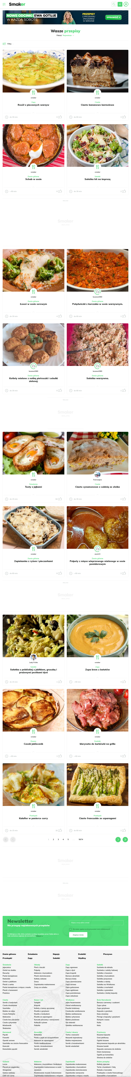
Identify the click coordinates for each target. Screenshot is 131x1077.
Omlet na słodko (9, 970)
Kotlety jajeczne (103, 1064)
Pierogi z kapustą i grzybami (108, 1017)
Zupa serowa (71, 984)
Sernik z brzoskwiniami (43, 1046)
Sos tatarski (70, 1022)
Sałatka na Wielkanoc (106, 984)
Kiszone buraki (103, 1046)
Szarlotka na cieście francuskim (15, 1043)
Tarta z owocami (72, 1035)
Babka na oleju (9, 1011)
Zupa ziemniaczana (73, 982)
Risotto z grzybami (41, 1011)
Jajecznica (7, 967)
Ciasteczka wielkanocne (75, 1011)
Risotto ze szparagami (43, 1017)
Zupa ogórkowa (72, 990)
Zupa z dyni (70, 970)
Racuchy (6, 973)
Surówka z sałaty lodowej (107, 970)
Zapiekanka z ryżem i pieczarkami (33, 561)
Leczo (5, 1064)
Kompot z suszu (103, 1020)
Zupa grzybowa (103, 1008)
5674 (81, 839)
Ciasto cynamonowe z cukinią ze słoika (97, 486)
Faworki (6, 1038)
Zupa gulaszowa (72, 987)
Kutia (99, 1022)
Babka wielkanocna (74, 1014)
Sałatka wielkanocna (74, 1025)
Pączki (5, 1035)
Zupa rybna (101, 1005)
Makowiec (7, 1017)
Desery (33, 741)
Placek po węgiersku (11, 1067)
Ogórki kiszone (103, 1040)
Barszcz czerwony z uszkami (108, 1003)
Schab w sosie (33, 179)
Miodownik (7, 1025)
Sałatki (97, 176)
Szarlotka (6, 1008)
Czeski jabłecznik (33, 743)
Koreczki (6, 1046)
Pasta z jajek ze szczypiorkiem (46, 1038)
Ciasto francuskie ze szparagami (97, 818)
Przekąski (33, 816)
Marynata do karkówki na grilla (97, 743)
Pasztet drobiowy (73, 1008)
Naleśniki (6, 979)
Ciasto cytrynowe (10, 1022)
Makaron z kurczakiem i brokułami (48, 1064)
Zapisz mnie (78, 935)
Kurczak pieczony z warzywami (46, 1020)
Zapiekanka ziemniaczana (76, 1070)
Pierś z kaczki (39, 967)
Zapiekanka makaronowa (44, 984)
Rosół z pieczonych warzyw (33, 104)
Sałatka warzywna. (97, 378)
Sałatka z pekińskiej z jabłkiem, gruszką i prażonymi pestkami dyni (33, 671)
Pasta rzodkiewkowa (42, 1043)
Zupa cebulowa (72, 996)
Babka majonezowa (74, 1040)
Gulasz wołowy (9, 1073)
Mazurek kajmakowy (74, 1038)
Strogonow (7, 1070)
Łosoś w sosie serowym (33, 304)
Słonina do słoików (104, 1058)
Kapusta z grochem (104, 1011)
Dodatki (97, 741)
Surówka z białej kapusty (107, 993)
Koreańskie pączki (10, 1049)
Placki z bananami (10, 990)
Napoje (56, 954)
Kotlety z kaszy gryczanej (44, 1008)
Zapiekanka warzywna (75, 1073)
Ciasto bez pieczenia (11, 1020)
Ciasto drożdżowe (10, 1005)
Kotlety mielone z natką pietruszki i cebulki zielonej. (33, 380)
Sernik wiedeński (41, 1049)
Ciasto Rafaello (9, 1014)
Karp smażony (102, 1014)
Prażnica (6, 993)
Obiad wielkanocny (73, 1005)
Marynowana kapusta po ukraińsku (111, 1043)
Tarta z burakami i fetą (106, 1067)
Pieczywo (107, 954)
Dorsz (36, 982)
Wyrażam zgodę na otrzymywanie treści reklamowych (89, 929)
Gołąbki (37, 1003)
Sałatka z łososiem (104, 973)
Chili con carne (8, 1076)
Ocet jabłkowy (103, 1038)
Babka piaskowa (72, 1020)
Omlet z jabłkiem (10, 982)
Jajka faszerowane (73, 1003)
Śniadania (33, 484)
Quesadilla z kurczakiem (107, 1076)
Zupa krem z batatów (97, 669)
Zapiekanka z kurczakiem (76, 1067)
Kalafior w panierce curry (33, 818)
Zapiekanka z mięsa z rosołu (77, 1076)
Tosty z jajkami (33, 486)
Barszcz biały (71, 979)
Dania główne (33, 176)
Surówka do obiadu (105, 967)
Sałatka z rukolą (103, 982)
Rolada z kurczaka (104, 1070)
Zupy (33, 102)
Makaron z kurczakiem (43, 973)
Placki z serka (8, 984)
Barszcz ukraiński (73, 976)
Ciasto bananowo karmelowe (97, 104)
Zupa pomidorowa (73, 993)
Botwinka (38, 1035)
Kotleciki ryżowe (40, 1022)
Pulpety (37, 970)
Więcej (38, 936)
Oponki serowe (9, 1040)
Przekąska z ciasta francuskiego (110, 1073)
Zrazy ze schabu (40, 987)
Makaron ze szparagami (44, 1040)
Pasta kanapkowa (10, 976)
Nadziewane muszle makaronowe (47, 1073)
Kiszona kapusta (103, 1035)
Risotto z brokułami (42, 1014)
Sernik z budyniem (10, 1003)
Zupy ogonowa (72, 967)
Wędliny (82, 958)
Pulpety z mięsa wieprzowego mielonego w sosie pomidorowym (97, 562)
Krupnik (37, 1005)
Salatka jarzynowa (104, 979)
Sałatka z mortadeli (105, 987)
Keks (99, 1025)
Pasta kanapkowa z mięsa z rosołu (17, 987)
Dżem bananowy (104, 1052)
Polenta (37, 1025)
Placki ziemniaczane (42, 976)
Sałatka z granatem (105, 990)
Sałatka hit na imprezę (98, 179)
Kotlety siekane (40, 979)
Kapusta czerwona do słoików (109, 1049)
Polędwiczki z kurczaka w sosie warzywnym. (97, 304)
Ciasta (97, 102)
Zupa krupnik (71, 973)
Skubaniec (7, 1028)
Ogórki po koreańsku (105, 1055)
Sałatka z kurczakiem (105, 976)
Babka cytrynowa (73, 1017)
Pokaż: (65, 35)
